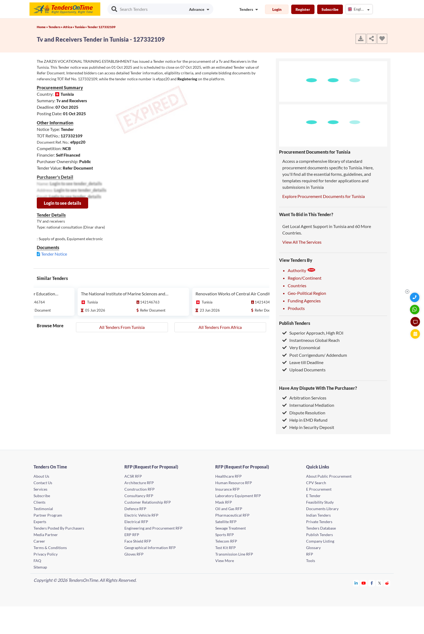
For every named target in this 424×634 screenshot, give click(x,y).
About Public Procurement (329, 476)
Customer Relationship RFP (147, 502)
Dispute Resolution (303, 412)
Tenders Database (321, 528)
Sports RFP (224, 534)
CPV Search (316, 482)
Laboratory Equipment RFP (238, 495)
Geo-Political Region (307, 293)
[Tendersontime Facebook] (371, 583)
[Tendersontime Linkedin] (356, 583)
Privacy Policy (46, 554)
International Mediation (308, 405)
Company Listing (320, 541)
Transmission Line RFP (234, 554)
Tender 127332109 (101, 27)
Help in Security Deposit (308, 427)
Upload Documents (304, 369)
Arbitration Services (304, 397)
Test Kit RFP (225, 547)
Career (39, 541)
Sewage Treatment (230, 528)
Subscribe (330, 9)
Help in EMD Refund (304, 419)
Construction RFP (139, 489)
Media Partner (46, 534)
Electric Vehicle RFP (141, 515)
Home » (42, 27)
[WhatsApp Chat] (415, 309)
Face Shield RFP (137, 541)
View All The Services (302, 242)
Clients (39, 502)
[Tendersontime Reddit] (387, 583)
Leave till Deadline (302, 362)
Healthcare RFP (228, 476)
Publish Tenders (294, 323)
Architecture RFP (139, 482)
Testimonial (43, 508)
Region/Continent (305, 277)
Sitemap (40, 567)
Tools (310, 560)
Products (296, 308)
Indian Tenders (318, 515)
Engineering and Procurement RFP (153, 528)
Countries (297, 285)
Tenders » (55, 27)
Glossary (313, 547)
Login (276, 9)
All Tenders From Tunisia (122, 327)
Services (40, 489)
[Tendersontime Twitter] (379, 583)
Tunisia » (81, 27)
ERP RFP (131, 534)
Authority (302, 270)
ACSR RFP (133, 476)
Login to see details (62, 203)
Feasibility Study (320, 502)
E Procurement (319, 489)
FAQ (37, 560)
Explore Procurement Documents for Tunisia (323, 196)
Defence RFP (135, 508)
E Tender (313, 495)
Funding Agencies (304, 300)
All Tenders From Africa (220, 327)
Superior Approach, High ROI (312, 332)
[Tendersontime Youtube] (363, 583)
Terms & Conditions (50, 547)
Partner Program (48, 515)
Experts (40, 521)
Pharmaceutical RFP (232, 515)
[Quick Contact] (415, 297)
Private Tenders (319, 521)
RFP (309, 554)
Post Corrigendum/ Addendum (314, 355)
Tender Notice (54, 253)
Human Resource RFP (233, 482)
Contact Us (43, 482)
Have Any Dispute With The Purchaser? (318, 388)
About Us (41, 476)
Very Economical (301, 347)
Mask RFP (223, 502)
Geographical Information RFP (150, 547)
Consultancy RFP (138, 495)
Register (303, 9)
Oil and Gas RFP (228, 508)
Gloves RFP (134, 554)
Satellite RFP (226, 521)
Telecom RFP (226, 541)
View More (224, 560)
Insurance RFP (227, 489)
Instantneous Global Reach (311, 340)
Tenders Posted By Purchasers (59, 528)
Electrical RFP (136, 521)
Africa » (69, 27)
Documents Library (322, 508)
